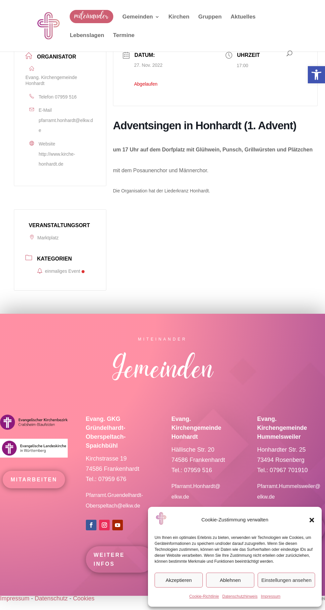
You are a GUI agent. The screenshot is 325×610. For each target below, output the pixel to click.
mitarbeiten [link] (34, 489)
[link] (316, 74)
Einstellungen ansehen (286, 580)
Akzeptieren (178, 580)
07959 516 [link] (66, 97)
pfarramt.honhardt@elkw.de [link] (66, 125)
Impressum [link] (270, 596)
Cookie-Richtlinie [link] (204, 596)
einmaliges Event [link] (61, 271)
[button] (311, 520)
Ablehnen (230, 580)
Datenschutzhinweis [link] (240, 596)
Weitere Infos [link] (109, 569)
